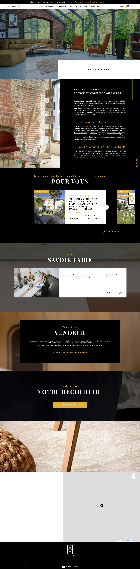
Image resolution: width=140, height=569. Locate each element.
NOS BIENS (49, 6)
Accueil (40, 6)
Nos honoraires (65, 561)
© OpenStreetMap (131, 540)
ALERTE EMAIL (84, 6)
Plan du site (74, 561)
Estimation (73, 6)
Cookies (112, 561)
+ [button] (133, 474)
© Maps (123, 540)
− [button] (133, 477)
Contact (137, 162)
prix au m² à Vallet (114, 133)
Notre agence (95, 6)
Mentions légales (84, 561)
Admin (92, 561)
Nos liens (97, 561)
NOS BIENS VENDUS (61, 6)
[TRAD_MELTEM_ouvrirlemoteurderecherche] (13, 6)
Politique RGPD (105, 561)
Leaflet (117, 540)
